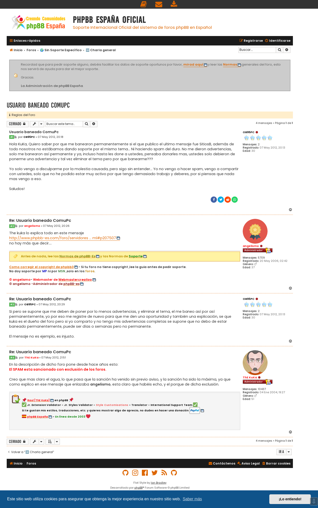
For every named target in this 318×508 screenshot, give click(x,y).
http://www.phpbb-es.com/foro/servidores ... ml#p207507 (62, 237)
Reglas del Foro (22, 115)
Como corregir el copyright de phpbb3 (41, 267)
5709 (261, 257)
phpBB (138, 488)
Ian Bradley (158, 483)
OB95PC (248, 132)
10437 (262, 389)
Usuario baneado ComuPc (38, 105)
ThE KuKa (250, 377)
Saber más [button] (192, 499)
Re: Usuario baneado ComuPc (40, 220)
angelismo (251, 246)
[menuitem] (144, 4)
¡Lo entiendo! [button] (290, 499)
